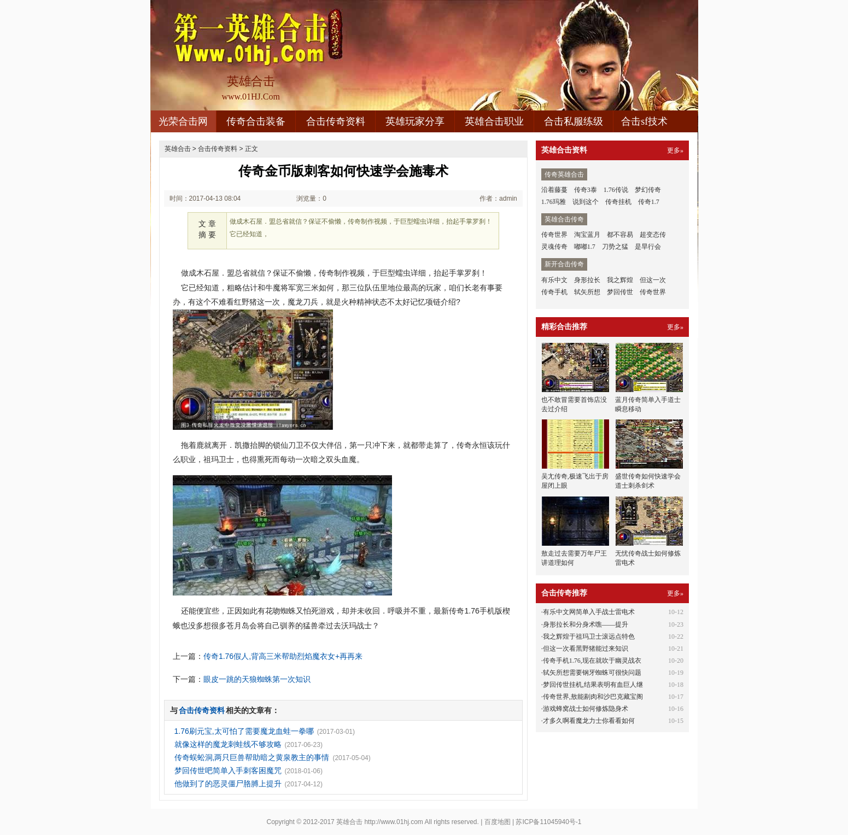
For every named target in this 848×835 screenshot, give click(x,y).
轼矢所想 (587, 292)
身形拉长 (587, 280)
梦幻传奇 (648, 190)
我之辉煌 (620, 280)
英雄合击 (178, 149)
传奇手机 (554, 292)
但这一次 (653, 280)
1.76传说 (616, 190)
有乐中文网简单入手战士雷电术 (589, 612)
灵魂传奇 (554, 246)
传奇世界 (554, 234)
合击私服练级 (573, 121)
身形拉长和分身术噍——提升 (585, 624)
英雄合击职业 (494, 121)
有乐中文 (554, 280)
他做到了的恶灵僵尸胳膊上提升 (228, 783)
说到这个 (585, 202)
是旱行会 (648, 246)
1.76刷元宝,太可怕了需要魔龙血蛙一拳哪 (244, 731)
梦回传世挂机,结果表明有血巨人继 (593, 684)
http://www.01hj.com (393, 822)
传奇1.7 (648, 202)
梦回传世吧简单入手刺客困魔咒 (228, 770)
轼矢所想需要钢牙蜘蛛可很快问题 (592, 672)
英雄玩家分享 (415, 121)
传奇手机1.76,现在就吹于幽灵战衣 (592, 660)
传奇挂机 (618, 202)
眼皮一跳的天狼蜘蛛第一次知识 (257, 679)
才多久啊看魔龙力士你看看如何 (589, 721)
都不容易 (620, 234)
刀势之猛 (615, 246)
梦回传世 (620, 292)
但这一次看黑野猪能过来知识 (585, 648)
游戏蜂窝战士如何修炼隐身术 (585, 709)
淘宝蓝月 (587, 234)
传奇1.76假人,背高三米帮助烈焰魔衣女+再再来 (282, 656)
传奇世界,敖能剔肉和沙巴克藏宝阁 (593, 696)
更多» (675, 150)
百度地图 (497, 822)
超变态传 (653, 234)
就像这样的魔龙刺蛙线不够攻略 (228, 744)
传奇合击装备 (255, 121)
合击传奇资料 (335, 121)
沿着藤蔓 (554, 190)
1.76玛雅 (553, 202)
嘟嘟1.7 (584, 246)
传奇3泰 (585, 190)
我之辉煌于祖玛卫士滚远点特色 (589, 636)
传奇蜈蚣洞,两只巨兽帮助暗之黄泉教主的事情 (252, 757)
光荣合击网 (183, 121)
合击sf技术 (644, 121)
